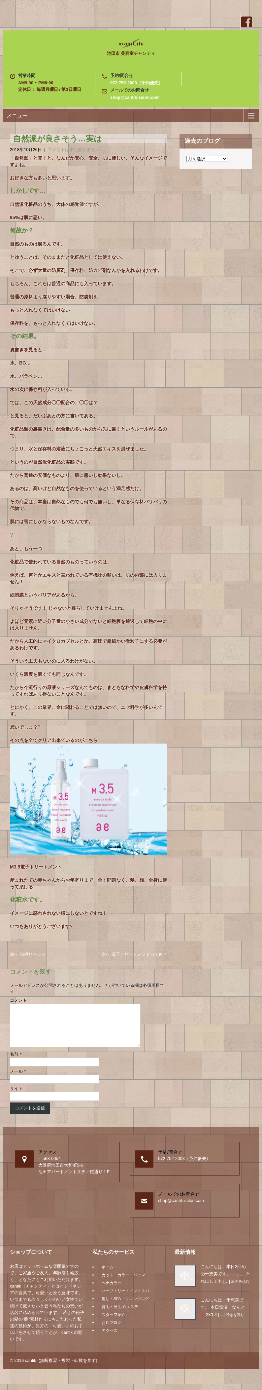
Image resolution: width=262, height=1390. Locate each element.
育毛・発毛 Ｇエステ (120, 1314)
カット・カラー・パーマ (123, 1283)
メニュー (17, 115)
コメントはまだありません (73, 149)
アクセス (109, 1338)
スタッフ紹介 (113, 1322)
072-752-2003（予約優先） (136, 82)
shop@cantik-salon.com (135, 97)
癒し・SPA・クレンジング (125, 1306)
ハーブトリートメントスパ (125, 1298)
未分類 (17, 941)
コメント (18, 1000)
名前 (16, 1062)
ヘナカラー (111, 1291)
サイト (16, 1096)
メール (18, 1079)
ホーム (108, 1275)
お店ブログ (111, 1330)
